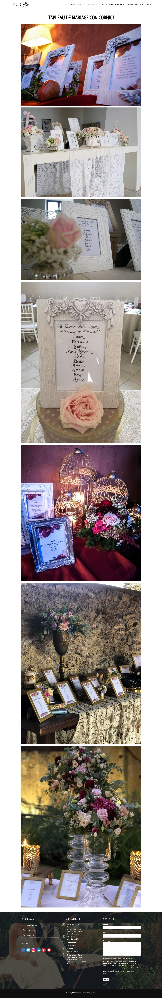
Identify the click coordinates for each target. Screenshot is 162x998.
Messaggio (107, 941)
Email (105, 932)
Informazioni (140, 3)
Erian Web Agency (89, 993)
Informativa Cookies (29, 930)
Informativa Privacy (29, 935)
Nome (105, 924)
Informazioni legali (29, 925)
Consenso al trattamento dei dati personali (120, 959)
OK (133, 3)
